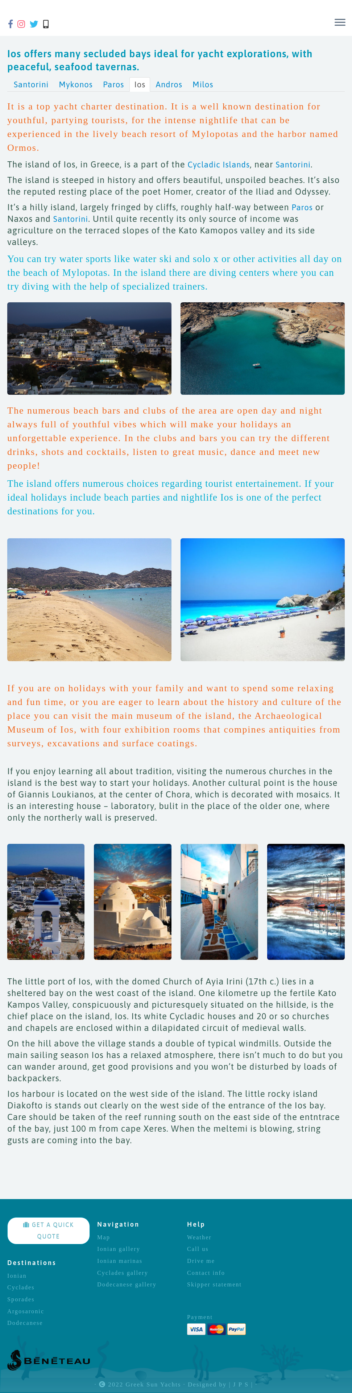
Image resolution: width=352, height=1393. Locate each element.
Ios (139, 84)
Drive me (201, 1261)
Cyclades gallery (122, 1273)
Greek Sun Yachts (153, 1385)
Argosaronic (25, 1311)
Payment (200, 1317)
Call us (198, 1249)
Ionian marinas (119, 1261)
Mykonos (76, 84)
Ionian (17, 1276)
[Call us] (48, 24)
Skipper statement (214, 1284)
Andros (169, 84)
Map (103, 1237)
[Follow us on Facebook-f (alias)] (12, 24)
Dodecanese (25, 1323)
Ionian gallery (118, 1249)
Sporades (21, 1299)
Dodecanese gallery (127, 1284)
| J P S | (241, 1385)
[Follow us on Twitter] (36, 24)
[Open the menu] (340, 22)
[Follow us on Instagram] (23, 24)
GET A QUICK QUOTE (48, 1231)
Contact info (206, 1273)
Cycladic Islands (219, 164)
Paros (113, 84)
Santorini (31, 84)
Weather (199, 1237)
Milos (202, 84)
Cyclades (21, 1287)
